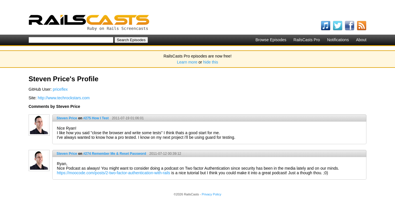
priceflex (60, 89)
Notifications (338, 39)
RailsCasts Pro (307, 39)
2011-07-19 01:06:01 (128, 118)
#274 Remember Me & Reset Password (114, 154)
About (361, 39)
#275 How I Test (96, 118)
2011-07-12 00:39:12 (165, 154)
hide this (210, 62)
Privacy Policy (211, 194)
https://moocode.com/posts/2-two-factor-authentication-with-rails (113, 173)
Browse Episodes (270, 39)
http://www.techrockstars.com (64, 98)
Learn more (187, 62)
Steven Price (67, 118)
